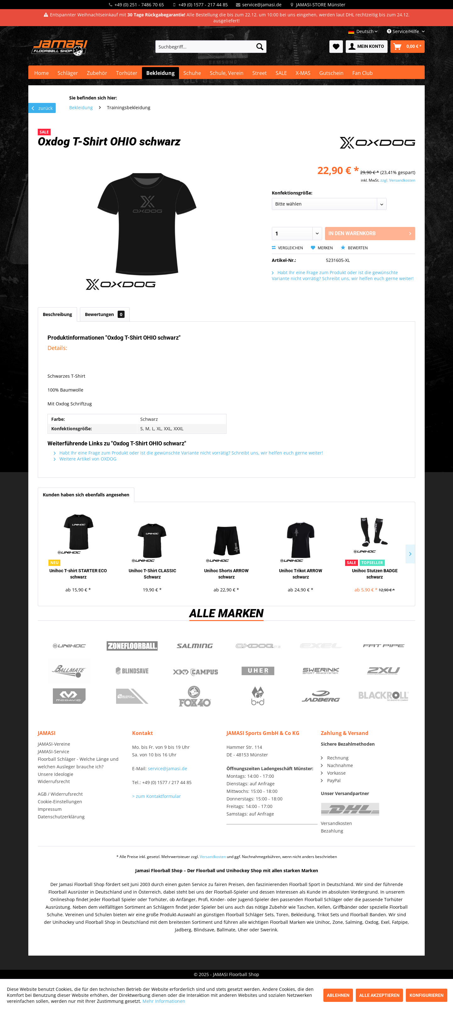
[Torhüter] (127, 73)
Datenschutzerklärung (61, 817)
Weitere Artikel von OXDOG (85, 459)
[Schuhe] (192, 73)
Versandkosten (336, 823)
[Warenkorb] (407, 46)
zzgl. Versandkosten (397, 180)
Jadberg (321, 696)
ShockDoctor (132, 696)
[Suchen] (259, 46)
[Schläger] (67, 73)
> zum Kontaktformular (156, 796)
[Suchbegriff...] (210, 46)
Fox (195, 696)
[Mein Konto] (367, 46)
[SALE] (281, 73)
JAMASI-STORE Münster (320, 5)
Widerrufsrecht (54, 781)
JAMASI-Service (53, 751)
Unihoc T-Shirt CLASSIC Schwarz (152, 573)
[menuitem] (210, 46)
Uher (258, 671)
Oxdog (258, 645)
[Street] (259, 73)
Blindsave (132, 671)
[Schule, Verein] (226, 73)
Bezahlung (332, 831)
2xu (383, 671)
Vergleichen (287, 248)
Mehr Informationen (164, 1001)
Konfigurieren (427, 995)
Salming (195, 645)
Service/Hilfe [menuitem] (403, 31)
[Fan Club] (362, 73)
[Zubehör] (97, 73)
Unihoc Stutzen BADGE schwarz (375, 573)
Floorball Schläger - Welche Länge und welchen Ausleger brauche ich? (78, 763)
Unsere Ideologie (55, 774)
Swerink (321, 671)
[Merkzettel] (336, 46)
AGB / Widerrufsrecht (60, 794)
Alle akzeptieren (379, 995)
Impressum (50, 809)
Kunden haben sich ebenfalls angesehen (86, 495)
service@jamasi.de (262, 5)
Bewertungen (105, 314)
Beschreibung (57, 314)
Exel (321, 645)
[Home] (41, 73)
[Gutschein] (331, 73)
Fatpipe (383, 645)
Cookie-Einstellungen (60, 802)
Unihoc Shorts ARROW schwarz (226, 573)
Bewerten (354, 248)
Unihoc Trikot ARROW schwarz (300, 573)
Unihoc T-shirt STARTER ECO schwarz (78, 573)
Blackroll (383, 696)
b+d (258, 696)
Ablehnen (338, 995)
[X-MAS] (303, 73)
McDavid (69, 696)
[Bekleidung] (160, 73)
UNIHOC (69, 645)
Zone (132, 645)
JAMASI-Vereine (54, 744)
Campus (195, 671)
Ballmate (69, 671)
